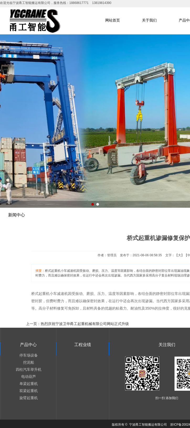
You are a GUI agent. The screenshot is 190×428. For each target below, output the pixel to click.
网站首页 (112, 20)
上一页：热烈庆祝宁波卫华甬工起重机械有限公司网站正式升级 (77, 324)
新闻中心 (16, 215)
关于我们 (149, 20)
